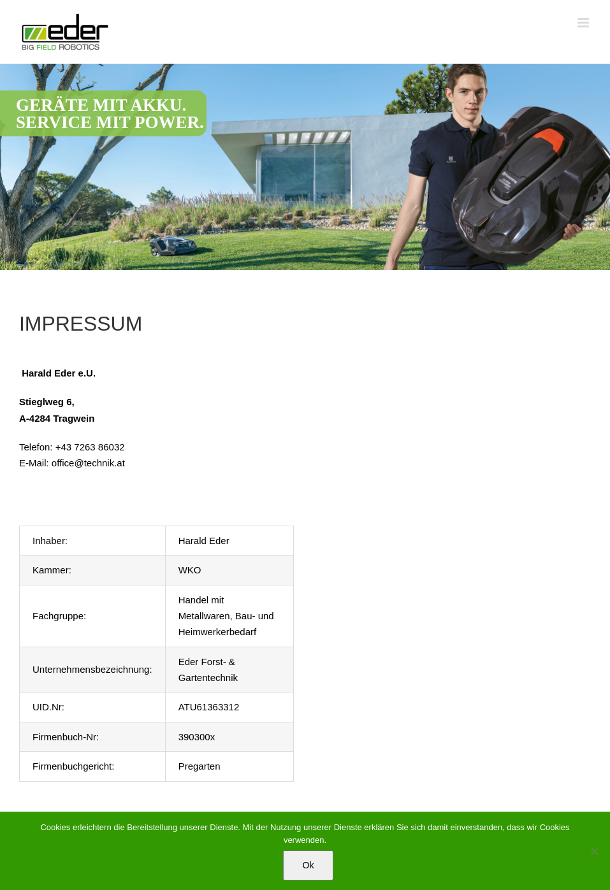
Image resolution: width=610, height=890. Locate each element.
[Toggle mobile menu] (584, 22)
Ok (308, 865)
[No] (594, 851)
